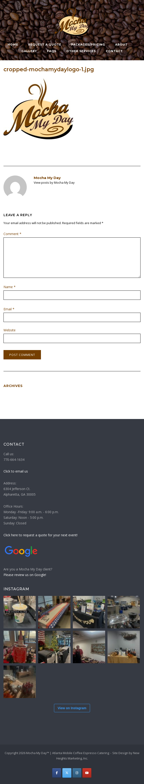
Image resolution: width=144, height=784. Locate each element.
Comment (12, 234)
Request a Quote (44, 44)
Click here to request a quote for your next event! (40, 535)
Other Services (81, 51)
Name (9, 287)
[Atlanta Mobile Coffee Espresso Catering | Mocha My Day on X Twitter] (66, 773)
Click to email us (15, 471)
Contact (114, 51)
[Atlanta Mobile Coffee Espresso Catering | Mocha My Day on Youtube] (86, 773)
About (121, 44)
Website (9, 330)
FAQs (51, 51)
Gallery (29, 51)
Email (8, 309)
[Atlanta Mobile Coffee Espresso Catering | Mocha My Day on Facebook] (56, 773)
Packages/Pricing (88, 44)
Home (13, 44)
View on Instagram (72, 708)
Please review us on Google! (24, 575)
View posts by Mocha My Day (54, 182)
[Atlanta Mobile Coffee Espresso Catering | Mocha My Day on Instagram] (76, 773)
